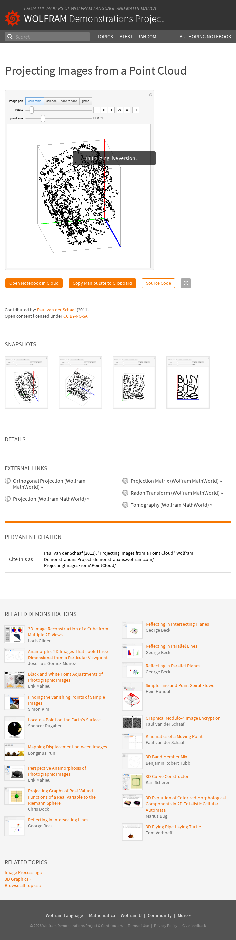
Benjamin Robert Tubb (168, 763)
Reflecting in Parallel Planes (173, 666)
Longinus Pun (41, 753)
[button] (96, 110)
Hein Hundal (158, 691)
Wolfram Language (93, 8)
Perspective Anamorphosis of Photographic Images (57, 771)
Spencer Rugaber (45, 726)
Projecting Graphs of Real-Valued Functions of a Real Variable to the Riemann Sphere (62, 797)
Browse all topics (21, 885)
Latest (124, 36)
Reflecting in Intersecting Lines (58, 820)
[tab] (26, 382)
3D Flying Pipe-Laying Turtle (173, 827)
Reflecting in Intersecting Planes (177, 624)
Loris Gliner (39, 641)
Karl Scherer (158, 782)
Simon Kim (38, 709)
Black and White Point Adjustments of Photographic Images (65, 677)
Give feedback (194, 925)
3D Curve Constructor (167, 776)
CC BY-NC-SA (75, 316)
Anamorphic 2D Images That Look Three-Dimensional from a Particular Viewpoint (68, 654)
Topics (105, 36)
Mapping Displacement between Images (67, 747)
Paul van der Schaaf (56, 310)
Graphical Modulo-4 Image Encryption (183, 718)
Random (146, 36)
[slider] (58, 110)
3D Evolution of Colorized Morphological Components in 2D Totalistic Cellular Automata (186, 804)
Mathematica (141, 8)
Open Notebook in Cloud (34, 283)
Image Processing (22, 872)
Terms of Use (138, 925)
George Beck (40, 826)
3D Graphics (16, 879)
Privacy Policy (165, 925)
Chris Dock (38, 809)
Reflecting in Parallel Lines (171, 646)
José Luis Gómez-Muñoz (52, 663)
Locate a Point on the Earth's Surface (64, 720)
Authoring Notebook (205, 36)
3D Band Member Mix (166, 757)
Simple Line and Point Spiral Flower (181, 685)
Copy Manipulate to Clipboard (102, 283)
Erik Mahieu (39, 686)
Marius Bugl (157, 816)
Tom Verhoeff (159, 833)
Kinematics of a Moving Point (174, 736)
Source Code (158, 283)
